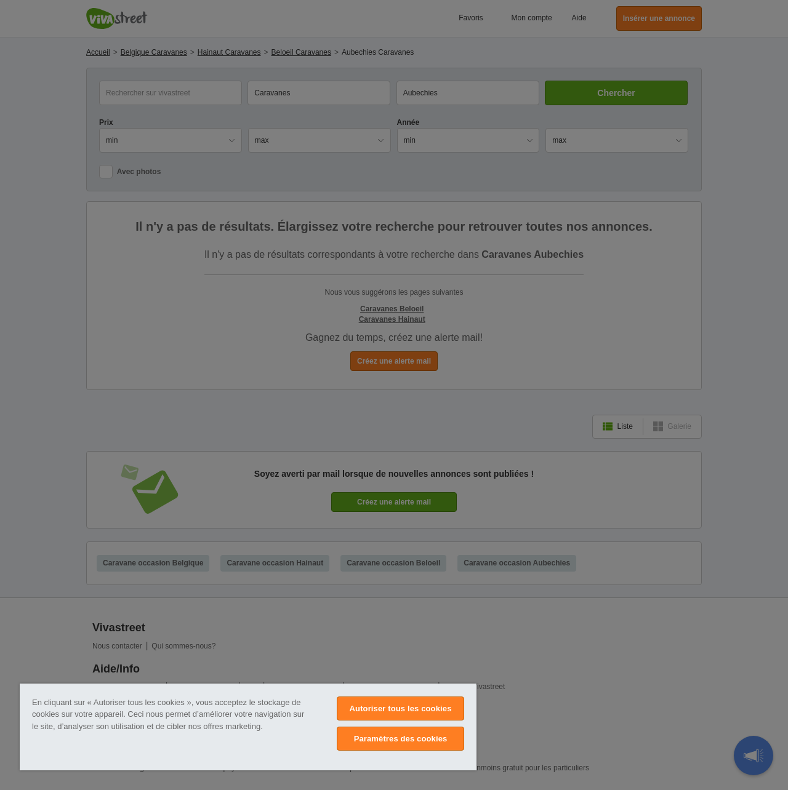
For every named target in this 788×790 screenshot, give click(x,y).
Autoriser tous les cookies (401, 708)
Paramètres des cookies (401, 738)
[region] (248, 727)
